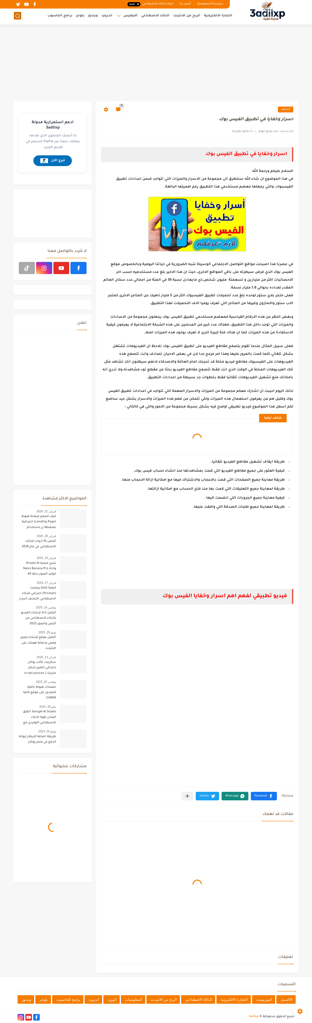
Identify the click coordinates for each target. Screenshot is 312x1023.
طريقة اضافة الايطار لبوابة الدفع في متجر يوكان (37, 739)
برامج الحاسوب (60, 16)
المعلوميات (133, 999)
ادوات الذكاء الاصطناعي (150, 4)
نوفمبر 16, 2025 (46, 607)
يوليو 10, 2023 (47, 731)
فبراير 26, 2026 (46, 536)
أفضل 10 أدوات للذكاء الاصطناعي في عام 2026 (39, 544)
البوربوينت (264, 999)
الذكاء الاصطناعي (155, 16)
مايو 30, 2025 (47, 706)
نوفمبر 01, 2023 (46, 682)
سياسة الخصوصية (210, 4)
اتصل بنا (185, 4)
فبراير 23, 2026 (46, 558)
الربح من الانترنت (186, 16)
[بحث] (17, 16)
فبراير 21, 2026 (46, 511)
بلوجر (80, 16)
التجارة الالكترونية (218, 16)
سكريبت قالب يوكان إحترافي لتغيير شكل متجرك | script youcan (40, 668)
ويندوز (93, 16)
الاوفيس (130, 16)
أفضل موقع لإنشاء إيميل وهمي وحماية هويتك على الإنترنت (38, 643)
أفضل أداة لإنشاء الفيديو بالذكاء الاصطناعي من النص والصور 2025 (38, 618)
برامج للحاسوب (68, 999)
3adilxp (254, 1016)
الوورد (112, 999)
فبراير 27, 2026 (46, 583)
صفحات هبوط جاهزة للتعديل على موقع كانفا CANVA (39, 692)
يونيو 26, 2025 (47, 632)
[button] (264, 796)
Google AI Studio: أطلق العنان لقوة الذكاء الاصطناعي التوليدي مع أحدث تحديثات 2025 (39, 718)
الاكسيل (286, 999)
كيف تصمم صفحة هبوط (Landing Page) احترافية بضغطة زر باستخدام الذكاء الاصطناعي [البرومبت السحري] (38, 523)
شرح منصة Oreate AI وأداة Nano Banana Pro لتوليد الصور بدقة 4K (39, 569)
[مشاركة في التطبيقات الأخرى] (187, 796)
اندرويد (106, 16)
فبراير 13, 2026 (46, 657)
